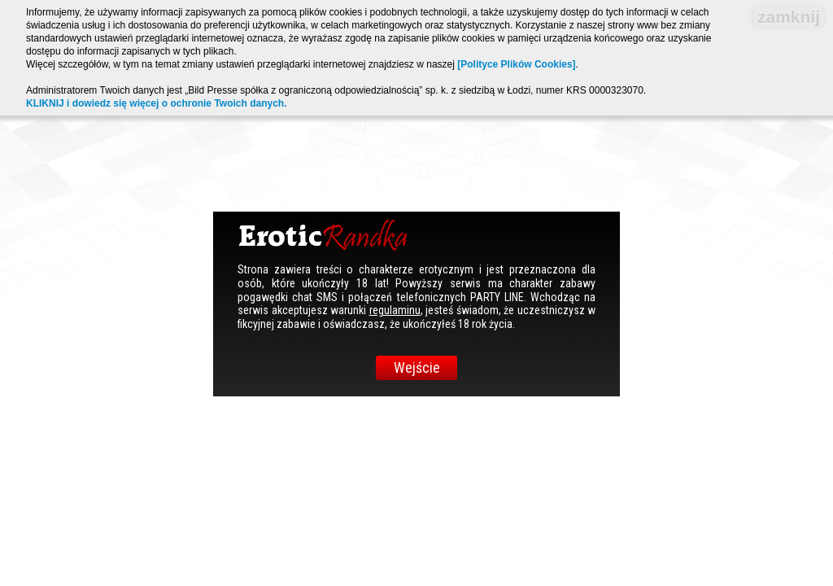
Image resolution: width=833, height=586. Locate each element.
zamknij (788, 16)
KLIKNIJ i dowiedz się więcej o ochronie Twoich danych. (156, 103)
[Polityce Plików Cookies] (516, 64)
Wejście (417, 367)
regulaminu (395, 310)
